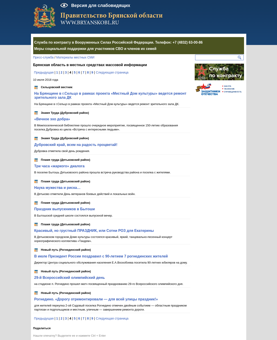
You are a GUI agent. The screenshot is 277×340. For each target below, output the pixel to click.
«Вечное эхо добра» (52, 119)
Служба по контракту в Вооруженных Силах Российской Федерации (93, 42)
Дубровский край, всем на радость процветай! (76, 145)
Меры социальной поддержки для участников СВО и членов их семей (95, 49)
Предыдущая (43, 72)
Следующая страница (112, 72)
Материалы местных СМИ (75, 57)
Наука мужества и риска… (57, 188)
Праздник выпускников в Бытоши (64, 209)
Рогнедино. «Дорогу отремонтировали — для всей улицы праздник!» (96, 299)
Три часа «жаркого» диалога (59, 166)
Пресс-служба (43, 57)
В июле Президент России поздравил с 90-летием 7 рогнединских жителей (101, 256)
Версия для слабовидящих (100, 5)
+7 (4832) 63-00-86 (187, 42)
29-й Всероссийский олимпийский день (69, 278)
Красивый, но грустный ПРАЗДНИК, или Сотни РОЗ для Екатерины (94, 231)
